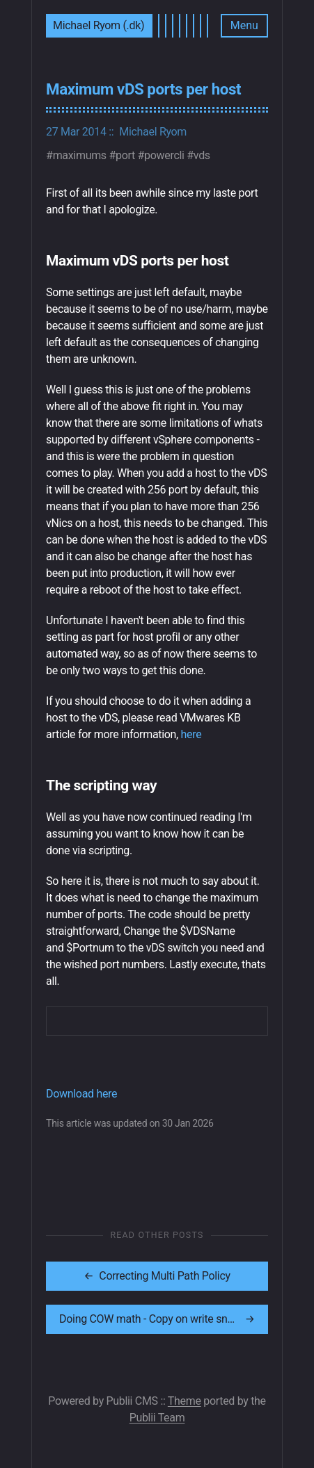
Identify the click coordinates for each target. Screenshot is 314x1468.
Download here (81, 1093)
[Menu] (244, 26)
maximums (80, 155)
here (191, 734)
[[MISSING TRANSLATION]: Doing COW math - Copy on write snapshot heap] (157, 1319)
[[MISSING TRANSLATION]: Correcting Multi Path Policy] (157, 1276)
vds (202, 155)
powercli (164, 155)
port (125, 155)
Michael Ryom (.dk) (98, 25)
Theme (184, 1401)
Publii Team (157, 1417)
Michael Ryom (153, 131)
